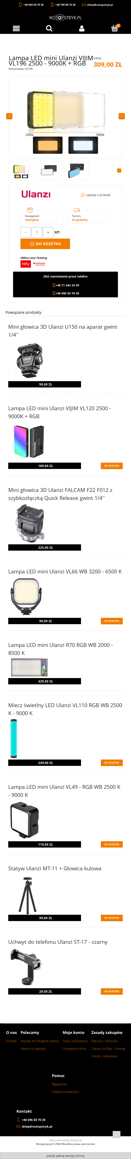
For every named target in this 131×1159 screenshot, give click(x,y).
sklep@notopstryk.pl (37, 1126)
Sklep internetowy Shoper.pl (65, 1140)
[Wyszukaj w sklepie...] (49, 28)
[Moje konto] (82, 28)
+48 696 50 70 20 (67, 293)
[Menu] (16, 28)
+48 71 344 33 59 (67, 285)
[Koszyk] (114, 28)
